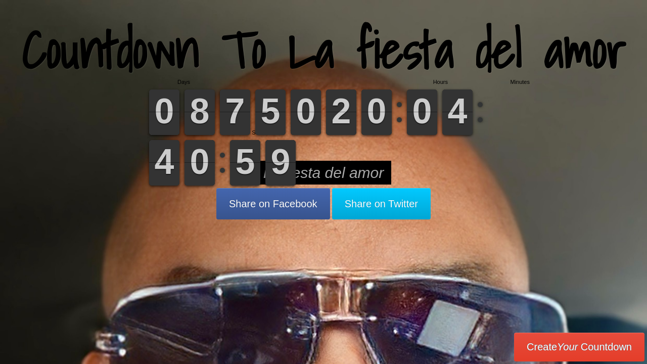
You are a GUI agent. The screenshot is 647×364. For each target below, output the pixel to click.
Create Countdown (579, 346)
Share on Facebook (273, 203)
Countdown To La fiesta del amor (323, 50)
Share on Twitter (381, 203)
